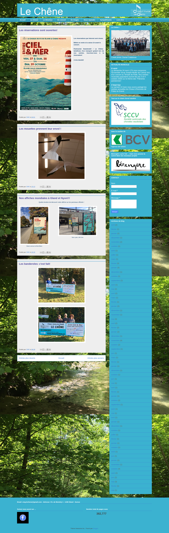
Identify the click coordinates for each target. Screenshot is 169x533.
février (113, 229)
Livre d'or (120, 20)
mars (113, 259)
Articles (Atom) (66, 365)
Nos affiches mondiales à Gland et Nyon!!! (44, 198)
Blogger (95, 528)
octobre (114, 246)
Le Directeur (48, 20)
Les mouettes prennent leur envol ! (40, 128)
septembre (115, 281)
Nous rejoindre (89, 20)
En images (75, 20)
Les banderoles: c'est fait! (34, 263)
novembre (115, 242)
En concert (61, 20)
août (113, 251)
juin (112, 353)
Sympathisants (106, 20)
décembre (115, 238)
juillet (113, 255)
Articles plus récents (27, 358)
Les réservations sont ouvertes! (38, 30)
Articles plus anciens (95, 358)
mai (112, 289)
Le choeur (34, 20)
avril (113, 225)
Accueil (22, 20)
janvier (114, 233)
